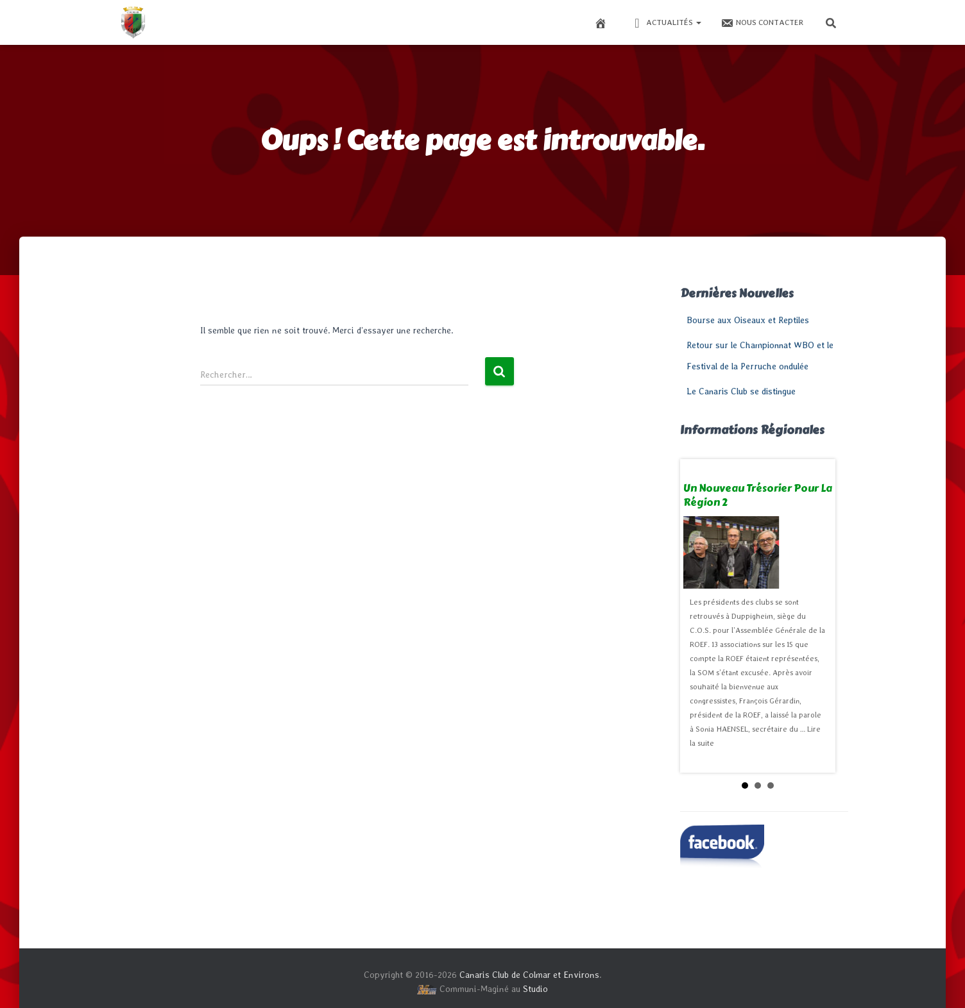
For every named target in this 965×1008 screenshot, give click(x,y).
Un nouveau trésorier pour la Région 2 (757, 495)
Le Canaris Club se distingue (741, 391)
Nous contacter (762, 23)
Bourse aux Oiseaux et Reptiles (748, 320)
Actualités (666, 23)
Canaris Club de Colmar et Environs (529, 975)
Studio (535, 989)
